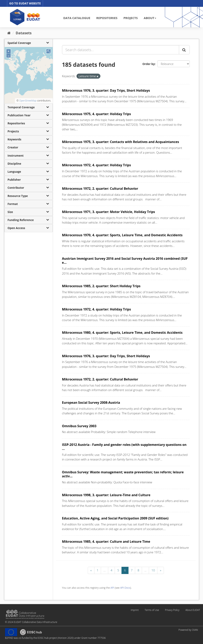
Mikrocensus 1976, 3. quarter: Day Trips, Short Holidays (106, 90)
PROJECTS (130, 18)
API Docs (125, 587)
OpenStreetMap (27, 100)
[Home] (9, 32)
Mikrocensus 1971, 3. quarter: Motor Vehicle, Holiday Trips (108, 212)
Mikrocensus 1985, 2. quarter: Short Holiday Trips (101, 286)
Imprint (135, 610)
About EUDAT (192, 610)
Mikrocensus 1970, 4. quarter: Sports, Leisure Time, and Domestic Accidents (122, 235)
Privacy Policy (172, 610)
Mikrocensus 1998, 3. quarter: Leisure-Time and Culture (106, 495)
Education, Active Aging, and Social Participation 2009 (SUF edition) (115, 518)
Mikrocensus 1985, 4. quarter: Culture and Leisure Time (106, 541)
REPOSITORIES (106, 18)
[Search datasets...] (120, 49)
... (104, 570)
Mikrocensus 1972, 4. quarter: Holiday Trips (96, 165)
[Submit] (184, 49)
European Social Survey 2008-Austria (91, 402)
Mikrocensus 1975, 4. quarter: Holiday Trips (96, 114)
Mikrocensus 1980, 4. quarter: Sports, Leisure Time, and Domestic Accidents (122, 332)
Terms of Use (152, 610)
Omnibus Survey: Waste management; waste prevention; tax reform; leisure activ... (123, 474)
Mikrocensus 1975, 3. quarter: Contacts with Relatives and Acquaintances (120, 142)
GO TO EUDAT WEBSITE (25, 3)
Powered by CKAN (188, 630)
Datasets (24, 32)
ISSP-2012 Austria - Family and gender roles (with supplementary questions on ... (124, 446)
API (112, 587)
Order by (148, 64)
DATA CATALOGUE (76, 18)
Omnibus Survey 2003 (79, 426)
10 (153, 570)
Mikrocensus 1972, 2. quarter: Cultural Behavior (100, 188)
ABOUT (150, 18)
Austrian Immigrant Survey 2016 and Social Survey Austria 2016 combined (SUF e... (125, 260)
